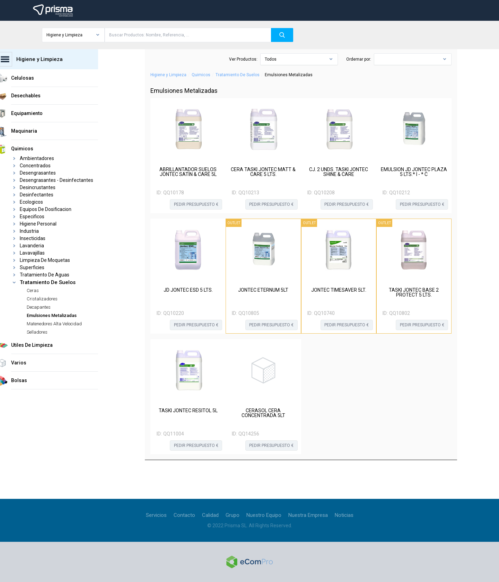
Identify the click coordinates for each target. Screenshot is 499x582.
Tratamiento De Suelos (238, 74)
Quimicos (201, 74)
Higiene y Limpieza (168, 74)
